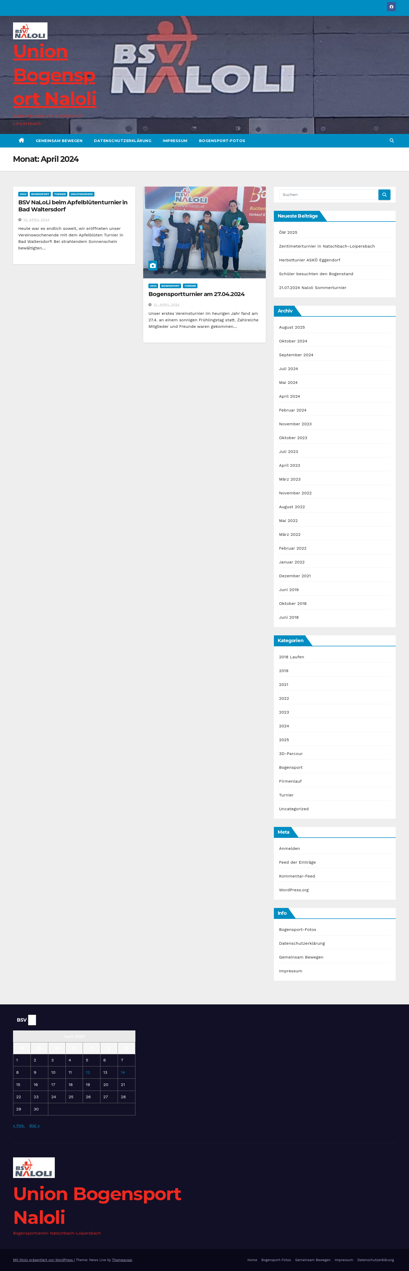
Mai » (34, 1125)
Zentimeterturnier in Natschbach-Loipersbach (327, 246)
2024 (23, 194)
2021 (283, 684)
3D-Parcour (291, 753)
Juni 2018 (289, 617)
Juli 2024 (288, 368)
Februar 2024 (293, 410)
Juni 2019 (289, 589)
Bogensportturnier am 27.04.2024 (196, 294)
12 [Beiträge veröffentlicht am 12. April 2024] (88, 1072)
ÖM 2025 (288, 232)
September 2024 (296, 354)
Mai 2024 (288, 382)
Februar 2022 (293, 548)
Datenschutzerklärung (122, 140)
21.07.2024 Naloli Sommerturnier (313, 287)
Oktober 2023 (293, 437)
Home (252, 1260)
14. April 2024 (36, 220)
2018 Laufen (291, 656)
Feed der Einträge (297, 862)
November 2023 (295, 423)
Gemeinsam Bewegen (59, 140)
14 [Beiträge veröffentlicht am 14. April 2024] (123, 1072)
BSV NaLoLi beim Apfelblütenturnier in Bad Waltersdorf (73, 206)
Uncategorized (82, 194)
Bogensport (40, 194)
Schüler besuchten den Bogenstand (316, 273)
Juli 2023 (288, 451)
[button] (392, 140)
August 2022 (292, 506)
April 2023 (289, 465)
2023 (284, 712)
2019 (283, 670)
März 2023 (290, 479)
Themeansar (122, 1260)
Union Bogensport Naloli (55, 75)
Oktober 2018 (293, 603)
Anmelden (289, 848)
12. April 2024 (166, 304)
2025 (284, 739)
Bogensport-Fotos (222, 140)
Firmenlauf (290, 781)
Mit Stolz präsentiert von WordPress (43, 1260)
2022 (284, 698)
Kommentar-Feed (297, 876)
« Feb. (19, 1125)
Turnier (60, 194)
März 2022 (290, 534)
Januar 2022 (292, 562)
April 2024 (289, 396)
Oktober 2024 (293, 341)
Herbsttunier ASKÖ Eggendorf (309, 259)
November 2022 (295, 492)
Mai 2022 (288, 520)
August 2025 (292, 327)
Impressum (175, 140)
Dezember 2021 (295, 575)
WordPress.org (294, 889)
